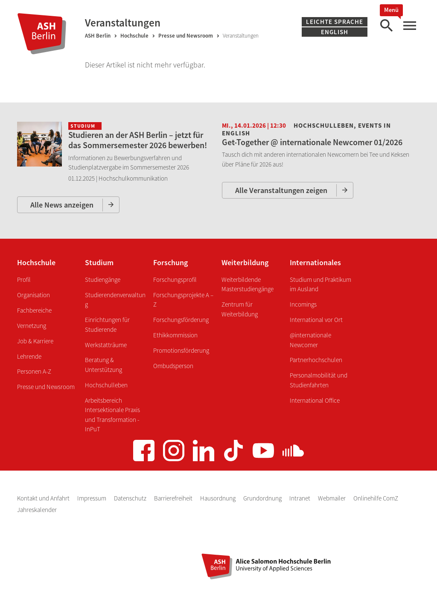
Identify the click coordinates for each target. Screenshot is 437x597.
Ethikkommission (175, 335)
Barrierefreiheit (174, 498)
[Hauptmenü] (409, 26)
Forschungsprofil (175, 279)
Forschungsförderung (181, 320)
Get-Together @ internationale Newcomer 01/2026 (312, 142)
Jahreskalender (37, 510)
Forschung (170, 262)
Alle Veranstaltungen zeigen (281, 190)
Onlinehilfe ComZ (375, 498)
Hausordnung (218, 498)
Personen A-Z (34, 371)
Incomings (303, 304)
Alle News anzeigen (61, 205)
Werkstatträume (106, 345)
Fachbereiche (34, 310)
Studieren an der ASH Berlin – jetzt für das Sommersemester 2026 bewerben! (137, 139)
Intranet (300, 498)
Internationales (315, 262)
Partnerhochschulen (316, 360)
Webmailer (332, 498)
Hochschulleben (106, 385)
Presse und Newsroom (185, 35)
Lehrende (29, 356)
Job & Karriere (35, 341)
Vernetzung (31, 326)
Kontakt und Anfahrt (44, 498)
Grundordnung (263, 498)
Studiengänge (102, 279)
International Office (315, 400)
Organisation (33, 295)
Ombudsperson (173, 366)
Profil (24, 279)
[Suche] (386, 26)
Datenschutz (131, 498)
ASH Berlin (98, 35)
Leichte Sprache (334, 22)
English (334, 32)
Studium (99, 262)
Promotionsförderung (181, 350)
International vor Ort (316, 320)
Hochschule (134, 35)
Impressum (92, 498)
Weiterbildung (244, 262)
